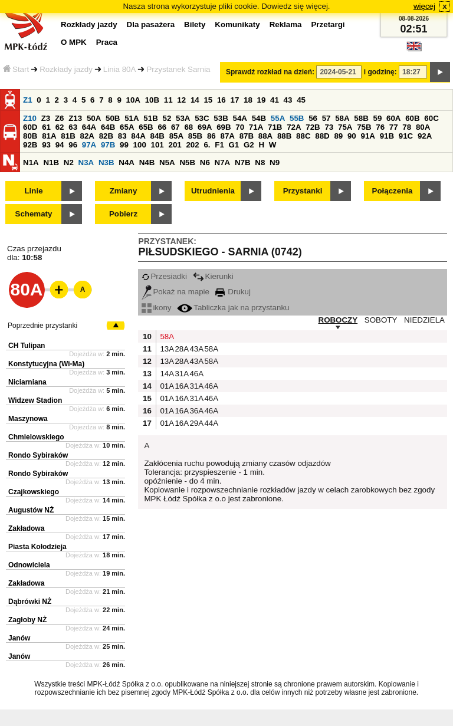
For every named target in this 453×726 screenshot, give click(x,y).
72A (294, 127)
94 (59, 144)
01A (166, 386)
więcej (424, 6)
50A (94, 118)
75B (364, 127)
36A (195, 410)
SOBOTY (381, 320)
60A (393, 118)
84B (157, 136)
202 (192, 144)
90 (351, 136)
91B (387, 136)
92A (425, 136)
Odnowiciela (29, 565)
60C (431, 118)
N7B (243, 162)
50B (113, 118)
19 (261, 100)
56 (312, 118)
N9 (275, 162)
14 (195, 100)
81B (68, 136)
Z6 (59, 118)
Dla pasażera (151, 24)
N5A (167, 162)
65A (127, 127)
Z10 (30, 118)
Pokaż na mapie (175, 291)
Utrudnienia (213, 190)
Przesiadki (164, 276)
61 (46, 127)
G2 (249, 144)
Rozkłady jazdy (66, 69)
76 (380, 127)
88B (284, 136)
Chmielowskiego (36, 437)
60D (30, 127)
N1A (31, 162)
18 (248, 100)
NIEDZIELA (424, 320)
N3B (106, 162)
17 (234, 100)
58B (361, 118)
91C (406, 136)
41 (274, 100)
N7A (223, 162)
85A (176, 136)
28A (180, 348)
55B (297, 118)
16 (221, 100)
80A (423, 127)
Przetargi (327, 24)
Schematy (33, 213)
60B (412, 118)
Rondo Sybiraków (38, 455)
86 (211, 136)
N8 (260, 162)
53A (183, 118)
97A (89, 144)
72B (313, 127)
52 (167, 118)
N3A (86, 162)
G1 (234, 144)
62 (59, 127)
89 (338, 136)
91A (367, 136)
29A (195, 423)
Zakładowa (26, 528)
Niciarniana (27, 382)
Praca (106, 42)
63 (72, 127)
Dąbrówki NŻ (29, 601)
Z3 (46, 118)
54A (240, 118)
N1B (51, 162)
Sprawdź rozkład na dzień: (270, 72)
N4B (147, 162)
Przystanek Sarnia (178, 69)
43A (195, 348)
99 (124, 144)
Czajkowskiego (33, 492)
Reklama (286, 24)
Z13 (75, 118)
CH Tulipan (26, 345)
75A (345, 127)
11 (168, 100)
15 (207, 100)
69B (223, 127)
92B (30, 144)
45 (301, 100)
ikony (156, 307)
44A (210, 423)
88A (265, 136)
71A (256, 127)
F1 (219, 144)
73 (328, 127)
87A (227, 136)
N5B (187, 162)
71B (275, 127)
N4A (126, 162)
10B (152, 100)
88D (322, 136)
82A (87, 136)
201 (175, 144)
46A (195, 373)
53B (221, 118)
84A (138, 136)
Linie (33, 190)
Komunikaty (237, 24)
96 (72, 144)
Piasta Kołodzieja (37, 547)
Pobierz (123, 213)
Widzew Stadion (35, 400)
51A (131, 118)
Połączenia (392, 190)
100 (139, 144)
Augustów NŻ (31, 510)
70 (239, 127)
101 (157, 144)
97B (108, 144)
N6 (205, 162)
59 (377, 118)
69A (205, 127)
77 (393, 127)
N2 (69, 162)
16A (180, 386)
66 (161, 127)
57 (326, 118)
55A (278, 118)
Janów (19, 638)
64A (89, 127)
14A (166, 373)
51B (150, 118)
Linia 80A (119, 69)
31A (180, 373)
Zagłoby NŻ (27, 620)
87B (246, 136)
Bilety (194, 24)
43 (288, 100)
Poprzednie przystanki (42, 325)
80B (30, 136)
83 (122, 136)
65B (146, 127)
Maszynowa (28, 419)
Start (16, 69)
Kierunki (213, 276)
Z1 (27, 100)
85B (195, 136)
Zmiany (123, 190)
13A (166, 348)
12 (181, 100)
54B (259, 118)
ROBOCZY (338, 320)
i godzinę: (380, 72)
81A (49, 136)
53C (202, 118)
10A (133, 100)
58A (342, 118)
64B (108, 127)
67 (175, 127)
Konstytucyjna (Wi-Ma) (46, 364)
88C (303, 136)
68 (188, 127)
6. (206, 144)
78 (406, 127)
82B (106, 136)
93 (46, 144)
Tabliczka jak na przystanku (233, 307)
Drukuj (233, 291)
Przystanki (303, 190)
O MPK (74, 42)
